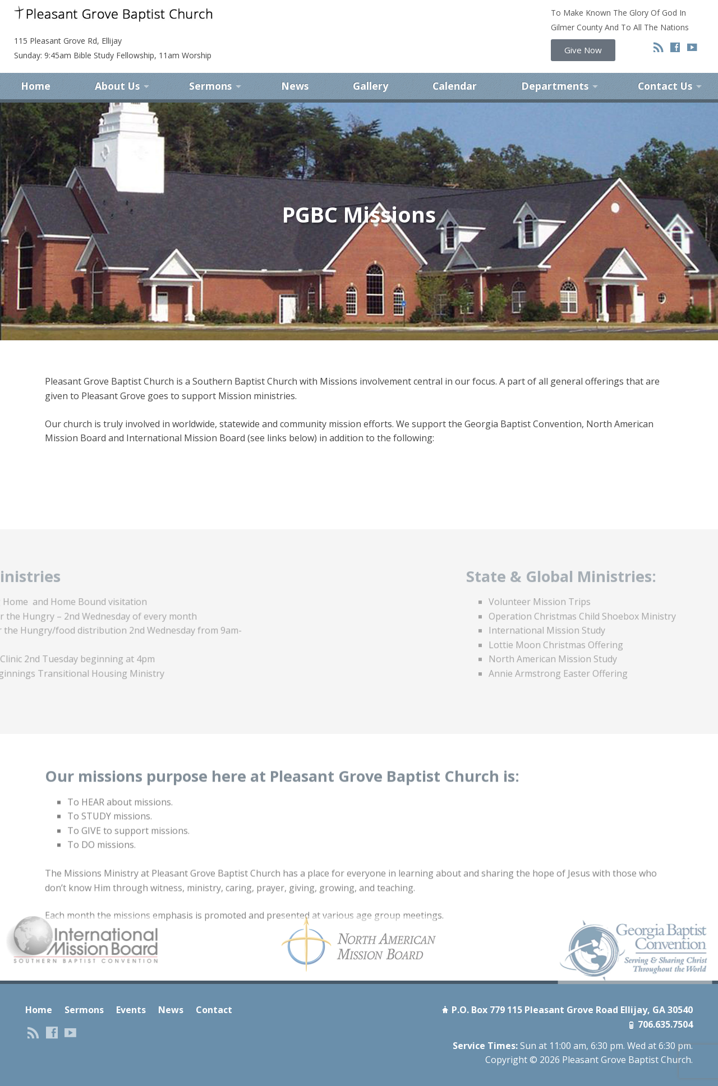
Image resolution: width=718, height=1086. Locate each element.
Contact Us (665, 77)
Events (131, 1001)
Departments (554, 77)
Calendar (454, 77)
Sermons (210, 77)
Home (35, 77)
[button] (583, 50)
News (295, 77)
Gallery (370, 77)
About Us (117, 77)
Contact (214, 1001)
